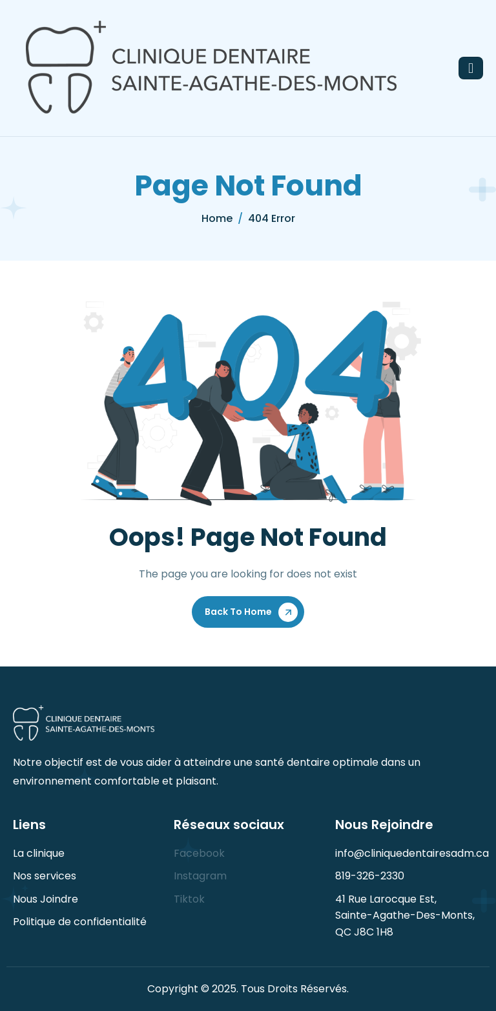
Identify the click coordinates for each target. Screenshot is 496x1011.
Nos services (44, 875)
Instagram (200, 875)
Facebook (199, 853)
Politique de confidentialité (80, 921)
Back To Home (238, 611)
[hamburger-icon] (471, 68)
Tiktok (189, 899)
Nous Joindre (45, 899)
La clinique (39, 853)
